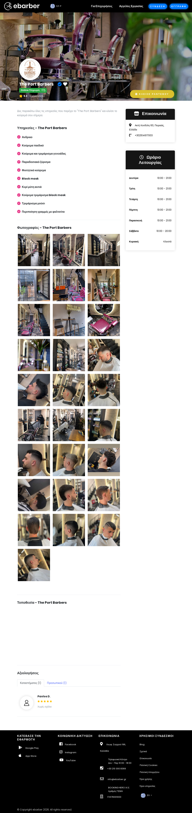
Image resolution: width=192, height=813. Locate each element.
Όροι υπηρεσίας (147, 786)
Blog (142, 744)
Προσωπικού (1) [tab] (57, 683)
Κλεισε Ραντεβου (152, 94)
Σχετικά (143, 751)
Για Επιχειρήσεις (101, 6)
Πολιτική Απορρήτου (149, 772)
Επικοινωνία (146, 758)
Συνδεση (157, 6)
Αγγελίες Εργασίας (131, 6)
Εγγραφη (178, 6)
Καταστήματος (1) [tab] (30, 683)
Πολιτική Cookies (148, 765)
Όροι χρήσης (146, 779)
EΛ (54, 6)
